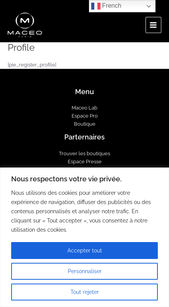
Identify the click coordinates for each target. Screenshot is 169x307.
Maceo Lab (84, 108)
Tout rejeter (84, 292)
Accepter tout (84, 250)
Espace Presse (85, 161)
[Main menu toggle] (153, 25)
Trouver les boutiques (84, 153)
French (106, 6)
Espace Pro (85, 116)
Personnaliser (85, 271)
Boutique (84, 124)
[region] (84, 237)
